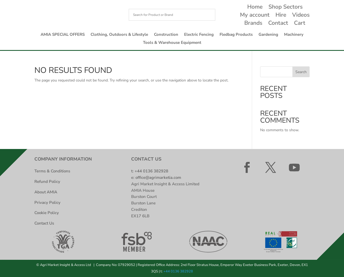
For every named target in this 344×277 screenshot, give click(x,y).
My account (255, 16)
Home (255, 7)
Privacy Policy (47, 202)
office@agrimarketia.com (158, 177)
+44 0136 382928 (151, 171)
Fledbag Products (236, 35)
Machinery (293, 35)
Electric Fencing (199, 35)
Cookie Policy (46, 212)
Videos (301, 16)
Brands (253, 24)
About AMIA (45, 192)
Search (301, 71)
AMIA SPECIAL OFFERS (63, 35)
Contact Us (44, 223)
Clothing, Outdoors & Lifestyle (119, 35)
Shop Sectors (285, 7)
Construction (166, 35)
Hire (280, 16)
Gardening (268, 35)
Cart (299, 24)
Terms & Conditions (52, 171)
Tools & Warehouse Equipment (172, 43)
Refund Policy (47, 181)
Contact (278, 24)
